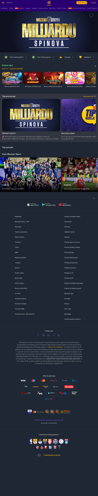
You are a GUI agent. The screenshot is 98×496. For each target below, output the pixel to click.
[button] (84, 189)
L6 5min (17, 293)
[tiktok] (59, 335)
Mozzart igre (69, 293)
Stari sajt (67, 309)
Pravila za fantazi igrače (72, 288)
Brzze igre (18, 278)
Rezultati (18, 227)
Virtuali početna (20, 299)
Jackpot (17, 263)
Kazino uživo (19, 273)
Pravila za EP (68, 278)
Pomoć (66, 304)
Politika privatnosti (71, 263)
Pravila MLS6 (69, 252)
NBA (16, 252)
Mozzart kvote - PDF (22, 222)
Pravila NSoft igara (71, 258)
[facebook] (38, 335)
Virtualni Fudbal (20, 304)
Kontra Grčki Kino (21, 288)
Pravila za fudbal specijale (73, 283)
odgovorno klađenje (55, 347)
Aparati (66, 237)
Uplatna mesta (69, 232)
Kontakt (67, 299)
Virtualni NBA (19, 309)
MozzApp (67, 314)
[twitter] (54, 335)
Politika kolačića (70, 268)
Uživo (17, 247)
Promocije (68, 222)
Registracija (81, 3)
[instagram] (43, 335)
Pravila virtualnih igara (72, 217)
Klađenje (18, 217)
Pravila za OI (68, 273)
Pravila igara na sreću (72, 242)
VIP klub (67, 227)
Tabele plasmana (21, 232)
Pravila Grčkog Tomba (72, 247)
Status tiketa (19, 237)
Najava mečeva (20, 258)
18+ (39, 455)
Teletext (18, 242)
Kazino (17, 268)
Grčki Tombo (19, 283)
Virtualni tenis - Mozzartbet (24, 314)
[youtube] (48, 335)
